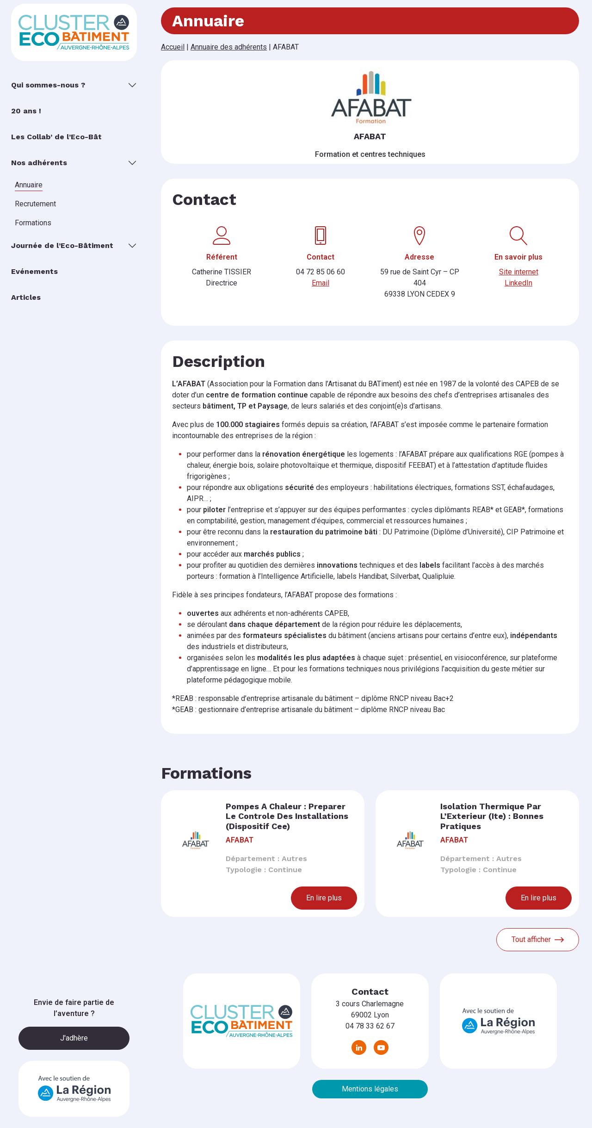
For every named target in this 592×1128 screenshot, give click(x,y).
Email (320, 283)
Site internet (518, 271)
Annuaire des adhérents (229, 47)
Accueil (173, 47)
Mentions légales (370, 1089)
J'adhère (74, 1038)
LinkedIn (518, 283)
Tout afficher (538, 939)
